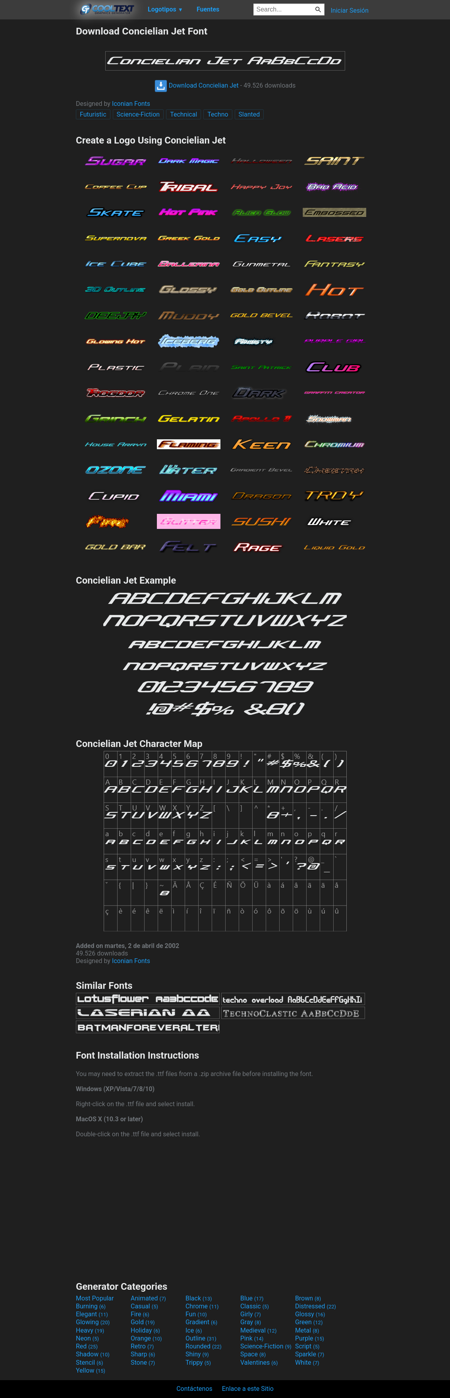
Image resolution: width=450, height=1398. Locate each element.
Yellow (90, 1370)
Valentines (259, 1362)
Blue (252, 1298)
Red (87, 1346)
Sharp (143, 1354)
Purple (309, 1338)
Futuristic (93, 114)
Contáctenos (194, 1388)
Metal (307, 1330)
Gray (250, 1322)
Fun (196, 1314)
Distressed (315, 1306)
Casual (144, 1306)
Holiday (145, 1330)
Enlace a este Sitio (248, 1388)
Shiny (197, 1354)
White (307, 1362)
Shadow (93, 1354)
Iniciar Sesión (349, 10)
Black (198, 1298)
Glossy (310, 1314)
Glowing (93, 1322)
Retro (142, 1346)
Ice (193, 1330)
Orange (146, 1338)
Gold (143, 1322)
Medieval (258, 1330)
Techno (217, 114)
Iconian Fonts (131, 103)
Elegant (92, 1314)
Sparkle (309, 1354)
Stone (143, 1362)
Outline (200, 1338)
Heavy (90, 1330)
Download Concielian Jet (197, 85)
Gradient (201, 1322)
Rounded (203, 1346)
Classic (254, 1306)
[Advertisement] (38, 144)
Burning (91, 1306)
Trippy (198, 1362)
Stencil (89, 1362)
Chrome (202, 1306)
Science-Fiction (138, 114)
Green (309, 1322)
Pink (252, 1338)
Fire (140, 1314)
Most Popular (95, 1298)
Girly (250, 1314)
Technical (183, 114)
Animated (148, 1298)
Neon (87, 1338)
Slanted (249, 114)
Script (307, 1346)
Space (253, 1354)
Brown (308, 1298)
